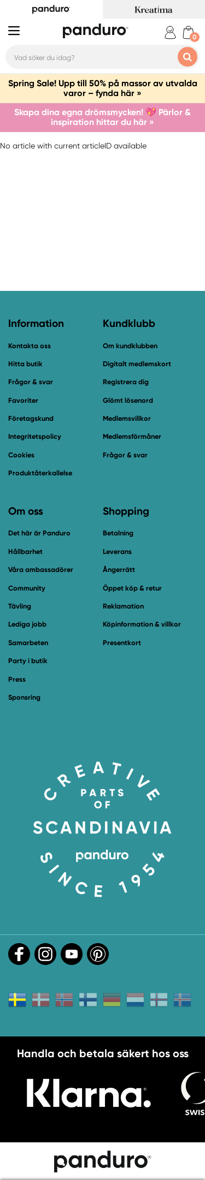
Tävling (19, 606)
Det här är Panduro (39, 533)
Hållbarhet (25, 551)
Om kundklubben (130, 346)
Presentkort (122, 643)
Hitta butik (25, 364)
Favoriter (23, 400)
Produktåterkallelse (40, 473)
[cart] (188, 32)
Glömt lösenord (128, 400)
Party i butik (28, 661)
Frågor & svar (30, 382)
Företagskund (31, 418)
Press (17, 679)
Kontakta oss (29, 346)
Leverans (117, 551)
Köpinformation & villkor (142, 624)
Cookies (21, 455)
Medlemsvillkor (127, 418)
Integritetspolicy (34, 436)
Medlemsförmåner (132, 436)
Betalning (118, 533)
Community (26, 588)
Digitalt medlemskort (137, 364)
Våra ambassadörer (40, 569)
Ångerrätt (119, 569)
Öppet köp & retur (132, 588)
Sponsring (24, 697)
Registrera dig (126, 382)
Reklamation (123, 606)
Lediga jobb (27, 624)
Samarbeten (28, 643)
